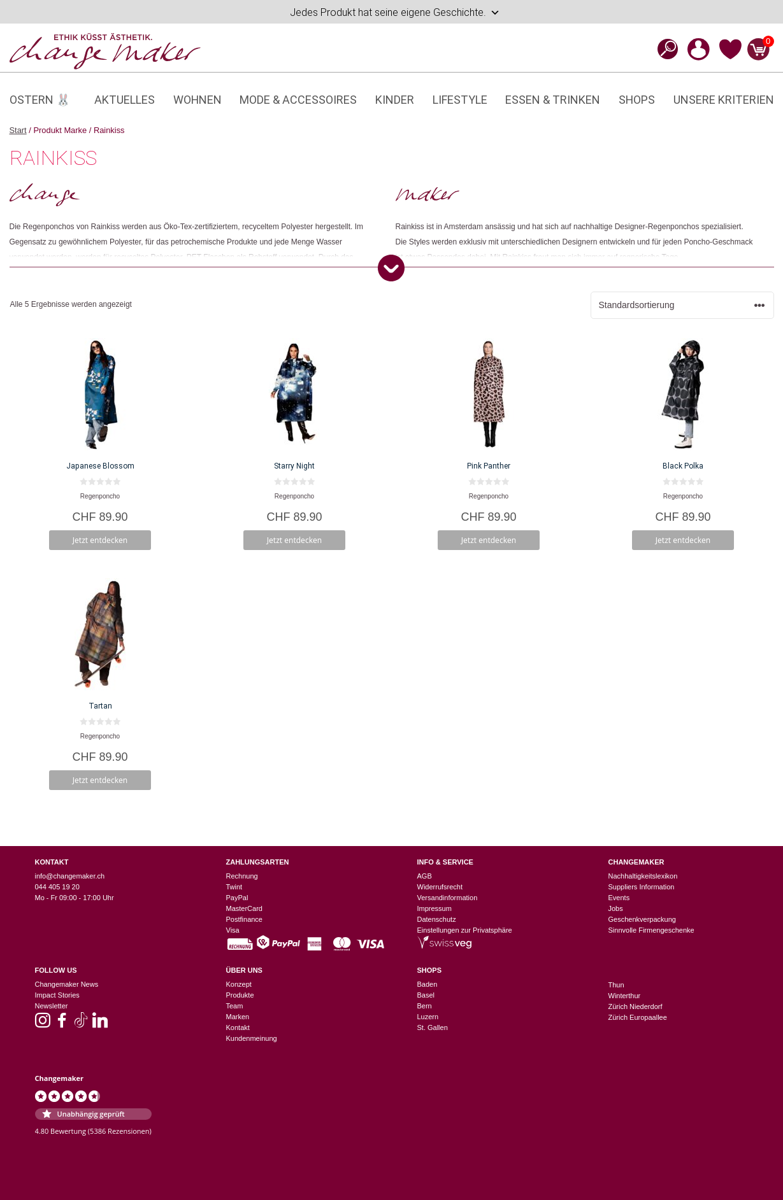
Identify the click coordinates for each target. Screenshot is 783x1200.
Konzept (239, 984)
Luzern (428, 1016)
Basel (426, 995)
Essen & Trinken (552, 99)
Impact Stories (57, 995)
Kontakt (238, 1027)
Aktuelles (124, 99)
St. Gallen (432, 1027)
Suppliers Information (641, 887)
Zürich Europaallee (637, 1017)
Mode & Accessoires (298, 99)
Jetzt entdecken (100, 540)
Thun (616, 985)
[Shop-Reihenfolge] (682, 305)
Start (18, 130)
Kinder (394, 99)
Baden (427, 984)
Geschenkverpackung (642, 919)
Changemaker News (67, 984)
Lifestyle (460, 99)
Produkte (240, 995)
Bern (424, 1006)
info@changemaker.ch (70, 876)
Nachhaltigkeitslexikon (643, 876)
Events (619, 897)
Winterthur (624, 995)
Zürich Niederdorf (635, 1006)
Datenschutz (436, 919)
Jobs (615, 908)
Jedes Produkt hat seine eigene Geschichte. (395, 12)
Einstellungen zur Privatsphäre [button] (464, 930)
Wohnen (197, 99)
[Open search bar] (663, 48)
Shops (637, 99)
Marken (238, 1016)
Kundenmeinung (251, 1038)
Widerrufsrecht (440, 887)
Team (234, 1006)
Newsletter (51, 1006)
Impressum (434, 908)
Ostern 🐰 (40, 99)
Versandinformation (447, 897)
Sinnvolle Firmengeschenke (651, 930)
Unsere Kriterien (723, 99)
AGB (424, 876)
